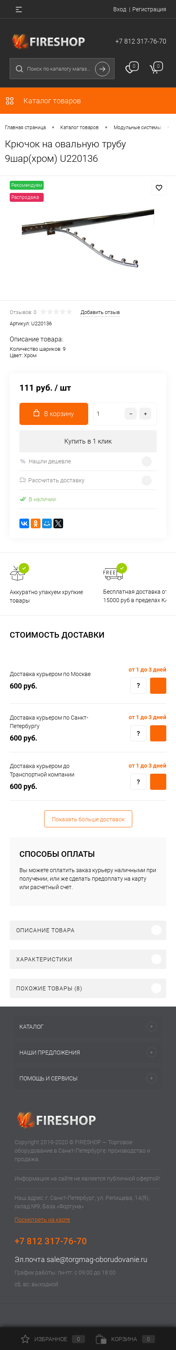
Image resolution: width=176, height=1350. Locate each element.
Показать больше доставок (88, 819)
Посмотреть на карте (42, 1219)
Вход (119, 9)
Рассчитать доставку (52, 480)
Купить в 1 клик (88, 441)
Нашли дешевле (45, 461)
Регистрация (149, 9)
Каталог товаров (43, 100)
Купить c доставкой (158, 686)
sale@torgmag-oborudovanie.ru (97, 1259)
